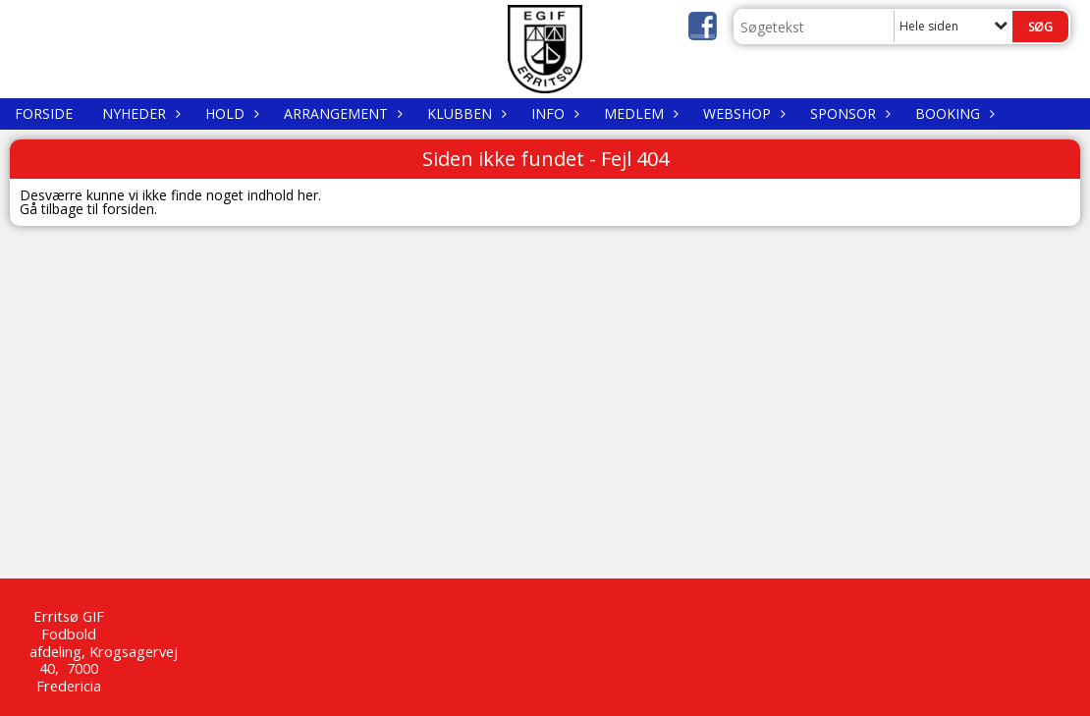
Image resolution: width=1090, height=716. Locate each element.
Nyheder (139, 113)
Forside (44, 113)
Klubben (464, 113)
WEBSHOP (742, 113)
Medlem (639, 113)
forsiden (128, 208)
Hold (229, 113)
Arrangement (341, 113)
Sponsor (848, 113)
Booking (952, 113)
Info (552, 113)
